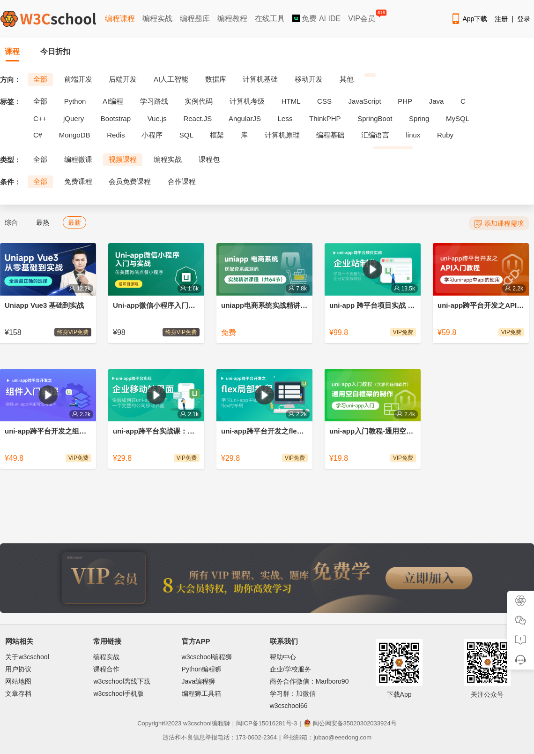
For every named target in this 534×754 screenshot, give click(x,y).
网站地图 (18, 681)
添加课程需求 (499, 224)
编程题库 (195, 19)
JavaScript (365, 101)
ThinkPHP (325, 118)
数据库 (215, 79)
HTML (291, 101)
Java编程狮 (198, 681)
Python (75, 101)
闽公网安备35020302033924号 (350, 723)
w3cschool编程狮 (207, 657)
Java (436, 101)
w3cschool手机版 (118, 693)
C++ (39, 118)
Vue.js (157, 118)
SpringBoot (374, 118)
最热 (42, 222)
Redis (116, 135)
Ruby (445, 135)
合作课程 (182, 181)
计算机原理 (282, 135)
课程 (12, 51)
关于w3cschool (27, 657)
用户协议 (18, 669)
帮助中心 (283, 657)
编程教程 (232, 19)
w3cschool (197, 723)
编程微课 (78, 159)
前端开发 (78, 79)
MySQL (457, 118)
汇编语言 (375, 135)
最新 (74, 222)
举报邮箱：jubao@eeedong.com (327, 737)
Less (285, 118)
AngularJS (245, 118)
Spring (419, 118)
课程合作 (106, 669)
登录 (523, 19)
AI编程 (113, 101)
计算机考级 (247, 101)
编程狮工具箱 (201, 693)
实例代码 (199, 101)
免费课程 (78, 181)
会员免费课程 (130, 181)
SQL (186, 135)
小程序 (152, 135)
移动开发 (309, 79)
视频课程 (123, 159)
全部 (40, 79)
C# (37, 135)
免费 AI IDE (316, 19)
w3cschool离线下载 (121, 681)
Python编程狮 (202, 669)
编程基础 (330, 135)
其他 (347, 79)
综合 (11, 222)
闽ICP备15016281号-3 (266, 723)
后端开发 (123, 79)
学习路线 (154, 101)
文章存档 (18, 693)
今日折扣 (55, 51)
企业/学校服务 (290, 669)
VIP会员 (362, 17)
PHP (405, 101)
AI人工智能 (171, 79)
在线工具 (270, 19)
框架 (217, 135)
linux (413, 135)
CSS (324, 101)
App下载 (469, 19)
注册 (501, 19)
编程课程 (120, 19)
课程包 (209, 159)
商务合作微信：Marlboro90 (309, 681)
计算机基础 (260, 79)
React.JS (197, 118)
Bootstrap (116, 118)
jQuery (73, 118)
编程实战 (157, 19)
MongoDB (74, 135)
